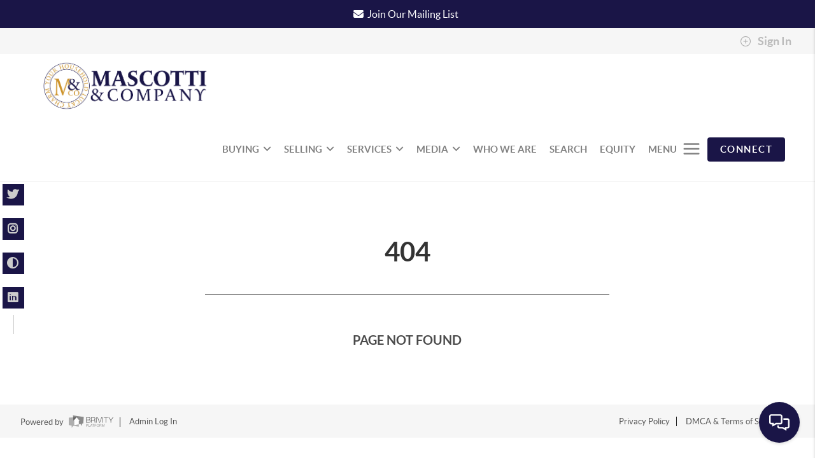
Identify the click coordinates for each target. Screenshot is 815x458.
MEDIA (438, 149)
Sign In (765, 41)
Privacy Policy (644, 421)
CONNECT (746, 149)
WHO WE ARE (505, 149)
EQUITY (617, 149)
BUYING (246, 149)
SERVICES (375, 149)
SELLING (309, 149)
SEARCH (568, 149)
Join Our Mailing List (412, 14)
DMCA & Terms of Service (733, 421)
